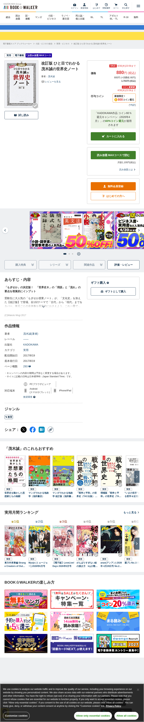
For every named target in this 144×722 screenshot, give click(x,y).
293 (27, 369)
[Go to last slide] (5, 234)
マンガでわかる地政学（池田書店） (38, 498)
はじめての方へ (113, 199)
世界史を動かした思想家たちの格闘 (14, 498)
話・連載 (27, 17)
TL (101, 17)
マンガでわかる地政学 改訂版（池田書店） (62, 498)
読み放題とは (127, 173)
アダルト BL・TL (113, 17)
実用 (25, 353)
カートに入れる (113, 140)
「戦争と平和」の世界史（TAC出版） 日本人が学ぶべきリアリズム (86, 498)
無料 (136, 17)
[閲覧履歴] (106, 6)
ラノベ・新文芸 (65, 17)
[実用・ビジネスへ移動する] (63, 47)
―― (25, 342)
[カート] (116, 6)
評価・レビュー (123, 268)
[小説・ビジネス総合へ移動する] (44, 47)
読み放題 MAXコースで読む (113, 158)
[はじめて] (96, 6)
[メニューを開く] (138, 6)
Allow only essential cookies (93, 715)
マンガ (38, 17)
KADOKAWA (30, 348)
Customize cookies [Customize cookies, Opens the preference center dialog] (16, 715)
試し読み (21, 118)
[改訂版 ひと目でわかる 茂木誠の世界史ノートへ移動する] (93, 47)
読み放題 (18, 17)
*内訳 (132, 108)
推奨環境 (29, 400)
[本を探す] (126, 6)
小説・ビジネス (51, 17)
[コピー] (50, 433)
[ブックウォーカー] (20, 6)
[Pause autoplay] (79, 257)
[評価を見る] (51, 85)
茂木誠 (51, 79)
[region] (72, 703)
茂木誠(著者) (30, 337)
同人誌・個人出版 (80, 17)
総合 (8, 17)
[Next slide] (139, 234)
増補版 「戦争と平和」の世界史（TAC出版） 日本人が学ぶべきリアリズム (110, 498)
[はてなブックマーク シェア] (42, 433)
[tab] (64, 257)
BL (92, 17)
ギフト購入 (100, 286)
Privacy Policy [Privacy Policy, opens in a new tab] (113, 706)
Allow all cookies (126, 715)
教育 (8, 420)
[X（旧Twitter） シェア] (24, 433)
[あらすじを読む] (43, 306)
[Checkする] (35, 109)
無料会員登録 (113, 190)
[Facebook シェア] (32, 433)
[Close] (138, 690)
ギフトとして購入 (113, 295)
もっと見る (131, 515)
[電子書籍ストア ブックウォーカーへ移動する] (17, 47)
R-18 (126, 17)
